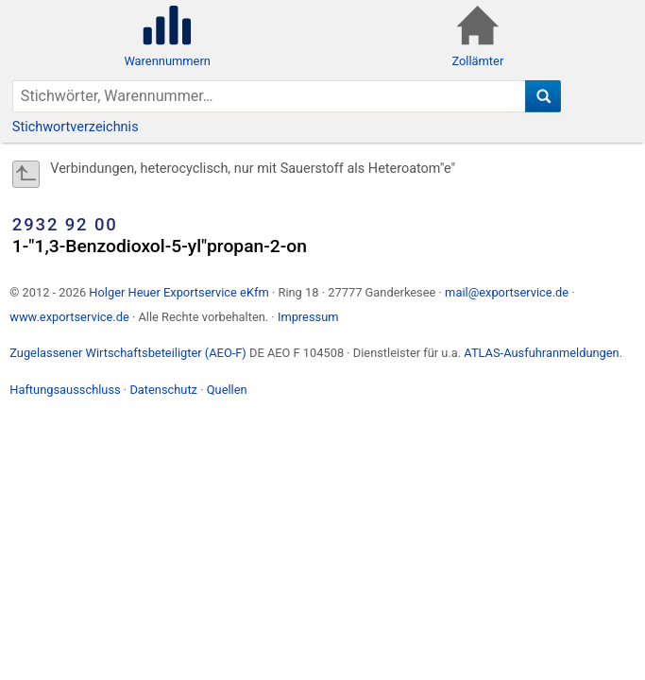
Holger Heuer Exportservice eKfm (178, 292)
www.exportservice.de (69, 317)
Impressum (308, 317)
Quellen (227, 389)
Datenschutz (163, 389)
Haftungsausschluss (64, 389)
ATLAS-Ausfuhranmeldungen (541, 353)
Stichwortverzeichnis (75, 127)
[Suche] (543, 96)
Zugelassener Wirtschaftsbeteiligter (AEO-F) (127, 353)
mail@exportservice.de (507, 292)
